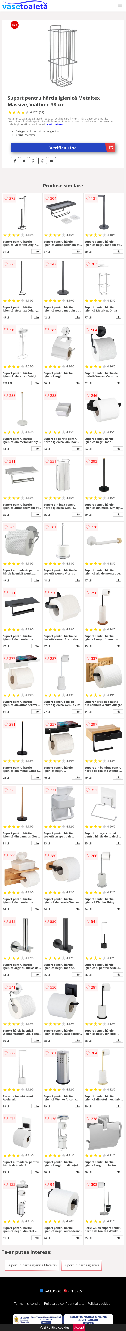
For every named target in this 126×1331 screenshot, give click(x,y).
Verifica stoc (82, 147)
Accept (79, 1327)
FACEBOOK (50, 1291)
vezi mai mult (56, 124)
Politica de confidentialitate (64, 1303)
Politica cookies (98, 1303)
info (36, 251)
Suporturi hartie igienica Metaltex (32, 1265)
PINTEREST (74, 1291)
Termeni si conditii (27, 1303)
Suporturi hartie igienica (81, 1265)
